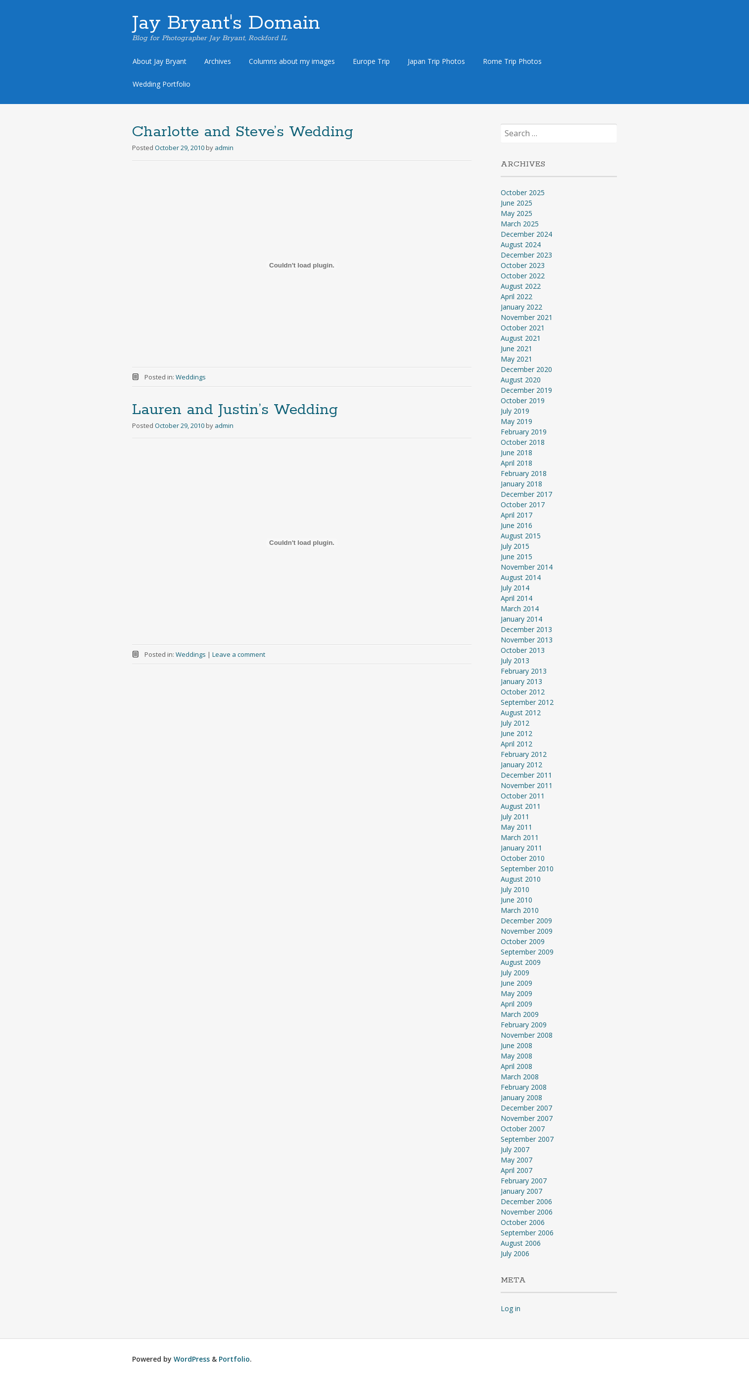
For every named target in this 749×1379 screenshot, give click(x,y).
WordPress (192, 1359)
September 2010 (527, 868)
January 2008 (521, 1097)
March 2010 (520, 910)
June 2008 (516, 1045)
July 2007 (515, 1149)
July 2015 (515, 546)
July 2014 (515, 587)
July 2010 (515, 889)
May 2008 (516, 1056)
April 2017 (516, 515)
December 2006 (526, 1201)
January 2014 (521, 619)
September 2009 (527, 951)
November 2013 (527, 639)
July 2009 (515, 972)
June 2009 (516, 983)
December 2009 (526, 920)
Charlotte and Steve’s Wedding (242, 132)
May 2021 (516, 359)
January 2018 (521, 483)
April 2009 (516, 1003)
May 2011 (516, 827)
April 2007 (516, 1170)
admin (224, 147)
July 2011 (515, 816)
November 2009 (527, 931)
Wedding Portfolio (161, 84)
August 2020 (521, 379)
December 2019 (526, 390)
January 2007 (521, 1191)
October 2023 (523, 265)
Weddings (191, 376)
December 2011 (526, 775)
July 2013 (515, 660)
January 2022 (521, 307)
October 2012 (523, 691)
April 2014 (516, 598)
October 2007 (523, 1128)
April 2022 (516, 296)
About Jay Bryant (160, 61)
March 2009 (520, 1014)
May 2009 (516, 993)
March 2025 (520, 223)
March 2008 (520, 1076)
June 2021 (516, 348)
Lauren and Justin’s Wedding (235, 410)
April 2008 (516, 1066)
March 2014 (520, 608)
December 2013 (526, 629)
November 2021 (527, 317)
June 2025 (516, 203)
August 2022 (521, 286)
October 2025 (523, 192)
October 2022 (523, 275)
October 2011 (523, 795)
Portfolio (234, 1359)
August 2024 (521, 244)
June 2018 (516, 452)
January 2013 (521, 681)
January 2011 (521, 847)
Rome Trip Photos (512, 61)
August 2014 (521, 577)
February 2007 (524, 1180)
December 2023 (526, 255)
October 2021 (523, 327)
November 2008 (527, 1035)
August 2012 (521, 712)
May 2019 (516, 421)
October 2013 (523, 650)
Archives (217, 61)
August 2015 (521, 535)
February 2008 (524, 1087)
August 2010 (521, 879)
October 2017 (523, 504)
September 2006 (527, 1232)
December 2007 (526, 1108)
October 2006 (523, 1222)
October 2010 (523, 858)
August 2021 (521, 338)
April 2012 (516, 743)
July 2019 (515, 411)
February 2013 (524, 671)
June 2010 (516, 899)
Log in (510, 1308)
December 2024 (526, 234)
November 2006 (527, 1212)
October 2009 (523, 941)
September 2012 (527, 702)
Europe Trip (371, 61)
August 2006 (521, 1243)
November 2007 (527, 1118)
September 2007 (527, 1139)
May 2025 (516, 213)
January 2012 (521, 764)
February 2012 (524, 754)
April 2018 (516, 463)
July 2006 (515, 1253)
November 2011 (527, 785)
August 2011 (521, 806)
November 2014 (527, 567)
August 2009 (521, 962)
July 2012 (515, 723)
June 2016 (516, 525)
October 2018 (523, 442)
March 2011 (520, 837)
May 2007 (516, 1160)
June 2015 (516, 556)
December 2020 (526, 369)
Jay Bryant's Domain (226, 23)
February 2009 (524, 1024)
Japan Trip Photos (436, 61)
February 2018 (524, 473)
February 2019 (524, 431)
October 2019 (523, 400)
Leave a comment (238, 654)
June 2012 (516, 733)
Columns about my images (292, 61)
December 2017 (526, 494)
